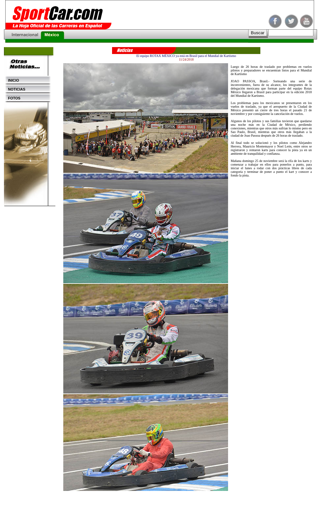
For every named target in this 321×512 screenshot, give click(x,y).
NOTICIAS (14, 89)
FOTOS (12, 98)
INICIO (11, 80)
